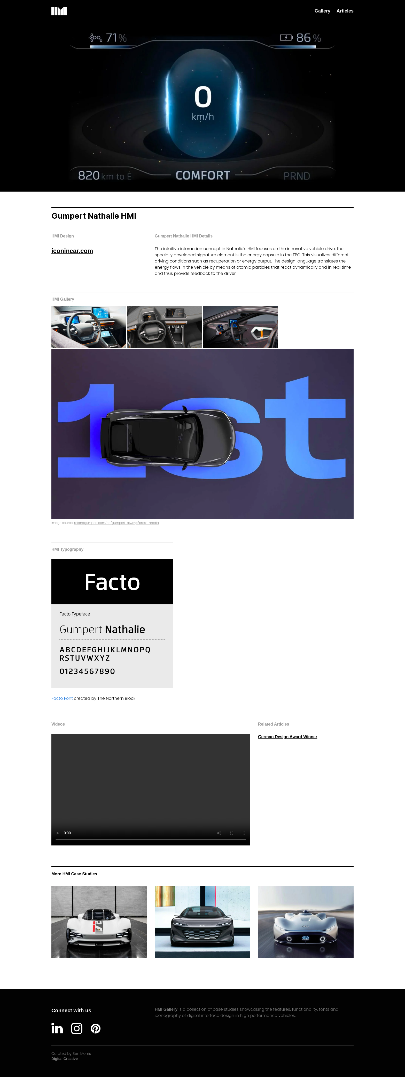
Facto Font (62, 698)
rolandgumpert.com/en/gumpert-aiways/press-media (116, 523)
